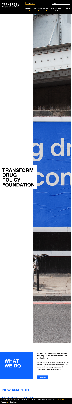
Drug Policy (33, 8)
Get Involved (50, 8)
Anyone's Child (58, 9)
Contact (67, 8)
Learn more (60, 399)
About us (43, 377)
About (27, 8)
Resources (41, 8)
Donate (30, 3)
